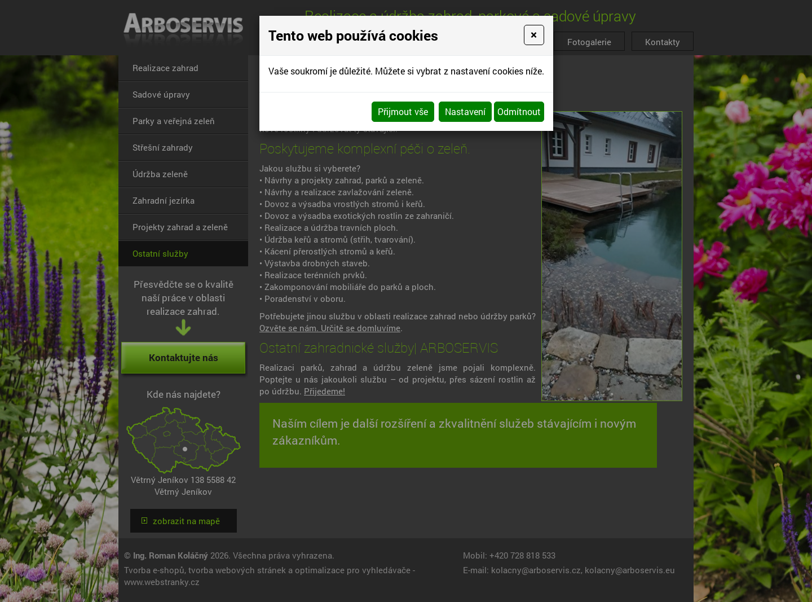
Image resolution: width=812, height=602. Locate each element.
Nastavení (465, 111)
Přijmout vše (403, 111)
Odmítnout (519, 111)
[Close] (534, 35)
